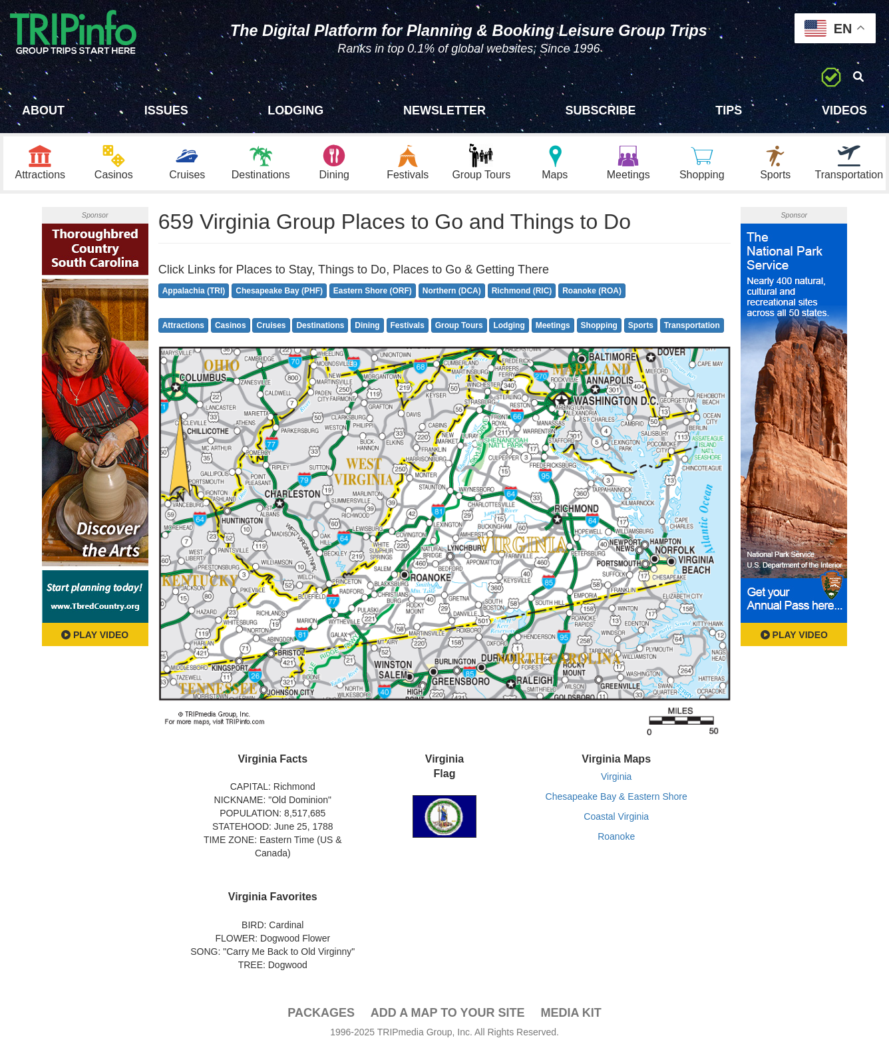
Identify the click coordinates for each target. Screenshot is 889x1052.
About (43, 110)
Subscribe (601, 110)
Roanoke (616, 836)
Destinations (320, 325)
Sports (640, 325)
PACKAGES (321, 1012)
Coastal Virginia (616, 816)
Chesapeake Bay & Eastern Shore (616, 796)
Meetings (553, 325)
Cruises (270, 325)
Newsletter (444, 110)
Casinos (230, 325)
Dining (367, 325)
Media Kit (570, 1012)
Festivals (408, 325)
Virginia (616, 776)
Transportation (692, 325)
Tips (728, 110)
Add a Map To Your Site (448, 1012)
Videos (844, 110)
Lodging (295, 110)
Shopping (599, 325)
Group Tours (459, 325)
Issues (166, 110)
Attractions (183, 325)
